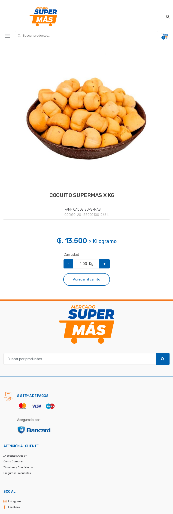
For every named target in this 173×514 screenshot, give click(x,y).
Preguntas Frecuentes (17, 473)
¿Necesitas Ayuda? (15, 455)
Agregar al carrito (86, 279)
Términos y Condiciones (18, 467)
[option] (86, 117)
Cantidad (71, 254)
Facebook (14, 507)
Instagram (14, 501)
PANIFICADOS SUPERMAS (82, 210)
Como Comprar (13, 461)
